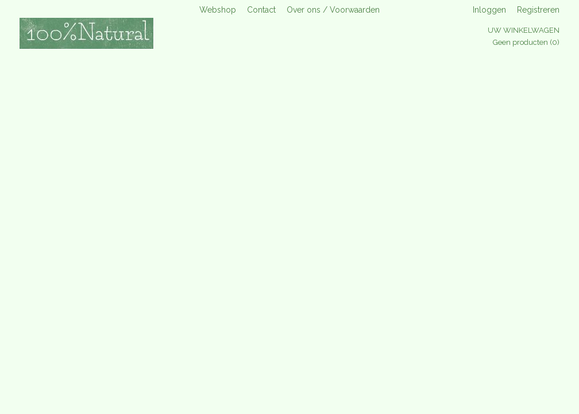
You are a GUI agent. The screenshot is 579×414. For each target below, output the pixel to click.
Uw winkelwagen (523, 30)
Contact (261, 9)
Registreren (538, 9)
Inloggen (489, 9)
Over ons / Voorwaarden (333, 9)
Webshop (217, 9)
